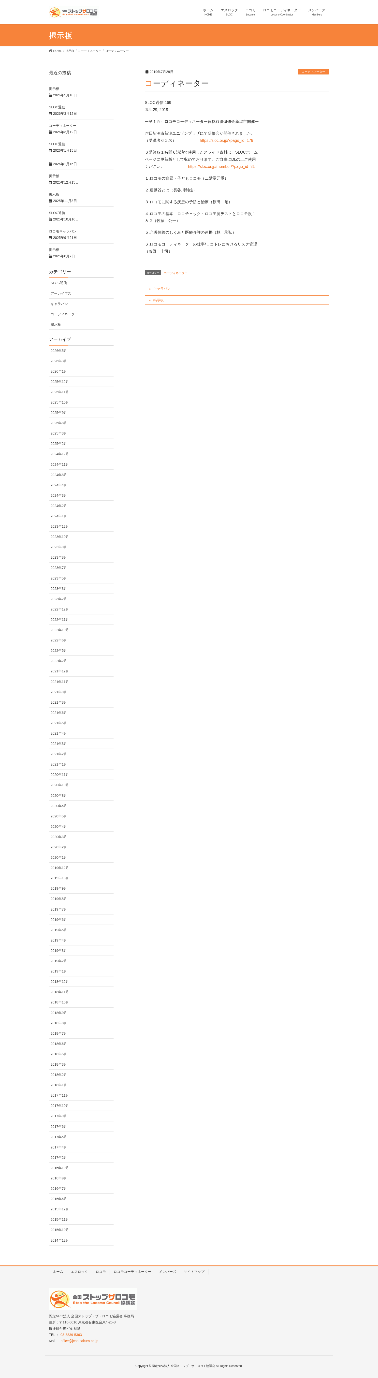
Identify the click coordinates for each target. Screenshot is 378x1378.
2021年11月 (60, 682)
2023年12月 (60, 526)
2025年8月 (59, 423)
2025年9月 (59, 413)
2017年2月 (59, 1158)
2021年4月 (59, 733)
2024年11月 (60, 464)
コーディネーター (313, 71)
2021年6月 (59, 713)
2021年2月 (59, 754)
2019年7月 (59, 909)
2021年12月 (60, 671)
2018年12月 (60, 982)
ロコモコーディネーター (132, 1272)
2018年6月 (59, 1044)
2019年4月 (59, 940)
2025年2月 (59, 444)
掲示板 (158, 300)
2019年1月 (59, 971)
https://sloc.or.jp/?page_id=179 (226, 140)
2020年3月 (59, 837)
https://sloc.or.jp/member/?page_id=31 (221, 166)
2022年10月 (60, 630)
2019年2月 (59, 961)
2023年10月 (60, 537)
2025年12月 (60, 382)
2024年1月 (59, 516)
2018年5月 (59, 1054)
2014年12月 (60, 1240)
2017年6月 (59, 1127)
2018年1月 (59, 1085)
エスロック (79, 1272)
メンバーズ (167, 1272)
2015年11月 (60, 1219)
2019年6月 (59, 920)
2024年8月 (59, 475)
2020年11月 (60, 775)
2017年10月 (60, 1106)
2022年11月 (60, 620)
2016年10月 (60, 1168)
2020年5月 (59, 816)
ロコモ (101, 1272)
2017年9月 (59, 1116)
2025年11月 (60, 392)
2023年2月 (59, 599)
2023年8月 (59, 557)
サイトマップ (194, 1272)
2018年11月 (60, 992)
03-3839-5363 (71, 1335)
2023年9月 (59, 547)
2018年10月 (60, 1002)
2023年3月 (59, 589)
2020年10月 (60, 785)
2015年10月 (60, 1230)
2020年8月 (59, 796)
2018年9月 (59, 1013)
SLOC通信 (57, 107)
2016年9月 (59, 1178)
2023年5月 (59, 578)
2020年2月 (59, 847)
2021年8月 (59, 702)
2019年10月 (60, 878)
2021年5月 (59, 723)
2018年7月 (59, 1033)
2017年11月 (60, 1095)
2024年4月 (59, 485)
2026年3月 (59, 361)
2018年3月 (59, 1064)
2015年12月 (60, 1209)
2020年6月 (59, 806)
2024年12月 (60, 454)
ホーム (58, 1272)
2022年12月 (60, 609)
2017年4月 (59, 1147)
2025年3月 (59, 433)
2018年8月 (59, 1023)
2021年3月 (59, 744)
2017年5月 (59, 1137)
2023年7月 (59, 568)
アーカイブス (61, 293)
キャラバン (162, 288)
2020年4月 (59, 826)
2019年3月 (59, 951)
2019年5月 (59, 930)
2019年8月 (59, 899)
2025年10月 (60, 402)
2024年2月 (59, 506)
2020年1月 (59, 857)
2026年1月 (59, 371)
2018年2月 (59, 1075)
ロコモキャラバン (62, 231)
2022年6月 (59, 640)
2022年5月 (59, 651)
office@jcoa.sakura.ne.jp (79, 1341)
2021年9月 (59, 692)
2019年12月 (60, 868)
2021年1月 (59, 764)
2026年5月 (59, 351)
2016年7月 (59, 1188)
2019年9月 (59, 888)
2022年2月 (59, 661)
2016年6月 (59, 1199)
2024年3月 (59, 495)
